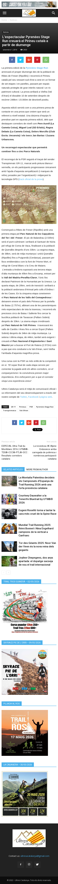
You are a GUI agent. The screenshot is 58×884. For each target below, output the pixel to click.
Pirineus (22, 407)
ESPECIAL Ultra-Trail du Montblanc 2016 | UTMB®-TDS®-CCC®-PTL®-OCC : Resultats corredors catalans (15, 452)
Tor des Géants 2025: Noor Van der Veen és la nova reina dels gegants (37, 546)
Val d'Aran (23, 410)
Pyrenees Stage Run (45, 407)
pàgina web (46, 397)
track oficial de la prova (31, 179)
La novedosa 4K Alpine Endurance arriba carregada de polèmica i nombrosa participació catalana (44, 452)
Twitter (23, 397)
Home (4, 20)
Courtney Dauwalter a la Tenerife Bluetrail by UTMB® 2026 (36, 499)
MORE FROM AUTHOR (37, 469)
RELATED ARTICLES (13, 469)
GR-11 (13, 407)
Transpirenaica (9, 410)
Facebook (33, 397)
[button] (53, 13)
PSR (31, 407)
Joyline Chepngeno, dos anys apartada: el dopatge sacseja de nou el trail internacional (36, 561)
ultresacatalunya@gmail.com (35, 855)
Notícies (13, 20)
